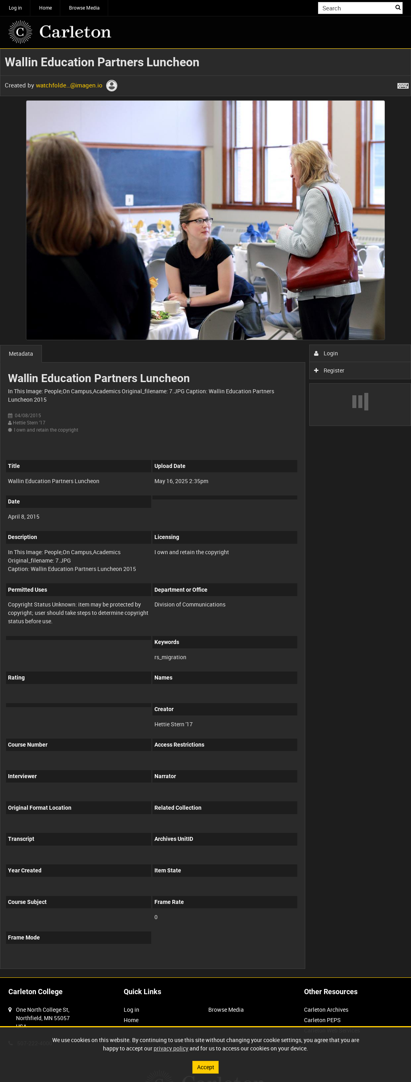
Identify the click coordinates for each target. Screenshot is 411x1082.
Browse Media (84, 7)
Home (45, 7)
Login (326, 353)
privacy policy (171, 1048)
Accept (205, 1067)
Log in (15, 7)
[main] (205, 513)
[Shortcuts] (403, 84)
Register (329, 370)
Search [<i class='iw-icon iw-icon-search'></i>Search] (398, 7)
